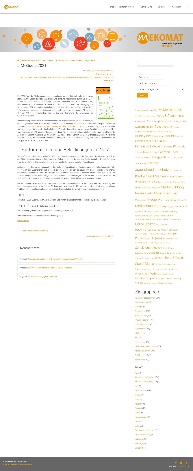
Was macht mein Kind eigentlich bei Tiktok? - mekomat (50, 268)
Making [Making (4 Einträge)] (183, 182)
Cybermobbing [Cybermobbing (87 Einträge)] (144, 126)
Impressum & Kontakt (10, 464)
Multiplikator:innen (67, 60)
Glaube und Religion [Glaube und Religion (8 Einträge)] (142, 158)
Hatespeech (71, 78)
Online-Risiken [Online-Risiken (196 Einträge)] (145, 224)
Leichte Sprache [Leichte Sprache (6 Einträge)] (163, 182)
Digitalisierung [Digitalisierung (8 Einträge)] (157, 136)
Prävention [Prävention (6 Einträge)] (169, 239)
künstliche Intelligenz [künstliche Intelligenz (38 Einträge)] (146, 181)
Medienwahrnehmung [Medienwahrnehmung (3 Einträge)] (154, 211)
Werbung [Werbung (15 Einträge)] (177, 278)
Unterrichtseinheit (142, 435)
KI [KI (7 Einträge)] (171, 170)
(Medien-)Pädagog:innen (30, 60)
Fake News (42, 78)
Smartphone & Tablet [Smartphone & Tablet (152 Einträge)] (169, 258)
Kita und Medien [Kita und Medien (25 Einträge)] (175, 176)
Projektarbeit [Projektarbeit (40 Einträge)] (158, 238)
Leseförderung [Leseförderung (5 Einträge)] (174, 182)
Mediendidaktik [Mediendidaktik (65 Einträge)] (144, 193)
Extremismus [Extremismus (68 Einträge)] (143, 140)
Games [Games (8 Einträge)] (156, 152)
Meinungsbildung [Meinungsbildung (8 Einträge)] (141, 216)
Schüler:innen (140, 355)
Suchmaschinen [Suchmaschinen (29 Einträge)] (143, 269)
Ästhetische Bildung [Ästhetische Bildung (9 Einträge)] (164, 283)
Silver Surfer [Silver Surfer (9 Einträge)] (139, 258)
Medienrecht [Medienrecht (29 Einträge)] (181, 206)
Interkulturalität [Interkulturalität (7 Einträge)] (140, 164)
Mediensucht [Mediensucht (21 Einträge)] (141, 211)
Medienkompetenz (84, 78)
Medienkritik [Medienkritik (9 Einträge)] (181, 200)
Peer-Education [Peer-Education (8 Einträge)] (161, 225)
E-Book (138, 395)
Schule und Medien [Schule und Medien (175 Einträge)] (148, 248)
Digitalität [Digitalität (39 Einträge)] (169, 135)
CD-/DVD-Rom (141, 390)
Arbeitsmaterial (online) (144, 377)
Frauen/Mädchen (142, 320)
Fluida (179, 466)
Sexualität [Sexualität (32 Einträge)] (154, 252)
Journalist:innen (141, 324)
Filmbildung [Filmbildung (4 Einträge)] (138, 152)
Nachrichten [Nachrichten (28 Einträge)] (167, 215)
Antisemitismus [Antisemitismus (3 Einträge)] (151, 116)
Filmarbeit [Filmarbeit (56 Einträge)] (179, 146)
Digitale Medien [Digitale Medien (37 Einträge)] (143, 135)
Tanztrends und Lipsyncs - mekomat (42, 276)
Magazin (138, 404)
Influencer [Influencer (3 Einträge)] (169, 157)
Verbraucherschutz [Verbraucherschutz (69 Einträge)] (161, 273)
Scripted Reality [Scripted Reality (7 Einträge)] (168, 248)
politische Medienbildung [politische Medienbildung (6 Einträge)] (158, 234)
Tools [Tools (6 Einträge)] (176, 269)
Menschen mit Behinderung (146, 346)
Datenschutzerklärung (25, 464)
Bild (136, 386)
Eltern (44, 60)
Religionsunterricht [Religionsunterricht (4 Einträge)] (159, 243)
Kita (136, 338)
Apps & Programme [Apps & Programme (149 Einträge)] (170, 116)
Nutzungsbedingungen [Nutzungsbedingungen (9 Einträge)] (160, 219)
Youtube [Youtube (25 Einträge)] (139, 282)
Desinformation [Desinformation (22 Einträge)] (164, 131)
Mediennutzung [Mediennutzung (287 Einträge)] (146, 206)
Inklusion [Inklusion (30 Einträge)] (178, 157)
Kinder (137, 333)
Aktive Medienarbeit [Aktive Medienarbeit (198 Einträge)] (168, 110)
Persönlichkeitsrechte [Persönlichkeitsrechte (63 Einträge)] (147, 229)
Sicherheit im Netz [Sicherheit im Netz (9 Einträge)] (174, 253)
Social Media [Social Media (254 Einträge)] (144, 264)
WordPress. (186, 466)
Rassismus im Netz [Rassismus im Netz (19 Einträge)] (144, 242)
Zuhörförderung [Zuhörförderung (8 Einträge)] (150, 283)
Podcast (138, 408)
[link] (186, 6)
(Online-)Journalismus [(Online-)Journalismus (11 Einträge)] (144, 110)
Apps (137, 373)
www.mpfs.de (23, 221)
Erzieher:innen (141, 316)
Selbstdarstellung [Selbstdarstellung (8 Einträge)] (141, 253)
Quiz (137, 421)
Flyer (137, 399)
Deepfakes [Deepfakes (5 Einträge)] (176, 127)
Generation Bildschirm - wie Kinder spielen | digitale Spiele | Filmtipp (55, 259)
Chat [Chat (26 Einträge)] (149, 121)
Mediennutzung (100, 78)
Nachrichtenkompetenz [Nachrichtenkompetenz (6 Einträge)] (143, 219)
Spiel (137, 426)
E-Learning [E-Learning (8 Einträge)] (179, 136)
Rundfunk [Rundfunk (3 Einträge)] (168, 243)
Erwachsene (140, 311)
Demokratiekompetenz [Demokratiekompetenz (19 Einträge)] (145, 131)
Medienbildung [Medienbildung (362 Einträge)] (172, 187)
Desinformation (30, 78)
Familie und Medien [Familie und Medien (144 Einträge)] (148, 146)
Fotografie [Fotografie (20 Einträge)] (148, 152)
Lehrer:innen (53, 60)
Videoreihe (139, 439)
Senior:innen (140, 360)
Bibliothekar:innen (142, 302)
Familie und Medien (56, 78)
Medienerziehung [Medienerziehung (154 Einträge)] (165, 193)
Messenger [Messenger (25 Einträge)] (154, 215)
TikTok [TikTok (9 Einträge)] (170, 269)
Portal (137, 413)
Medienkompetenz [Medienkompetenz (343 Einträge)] (161, 199)
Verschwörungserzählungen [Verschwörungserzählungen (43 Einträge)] (150, 278)
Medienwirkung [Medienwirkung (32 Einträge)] (169, 211)
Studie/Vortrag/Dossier (85, 60)
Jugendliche (140, 329)
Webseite (139, 443)
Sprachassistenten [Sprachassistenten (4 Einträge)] (160, 264)
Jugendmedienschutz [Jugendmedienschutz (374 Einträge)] (152, 169)
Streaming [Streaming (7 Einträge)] (171, 264)
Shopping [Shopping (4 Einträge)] (163, 253)
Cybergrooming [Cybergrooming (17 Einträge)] (179, 121)
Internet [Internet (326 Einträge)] (153, 163)
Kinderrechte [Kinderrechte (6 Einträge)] (177, 170)
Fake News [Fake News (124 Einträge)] (159, 141)
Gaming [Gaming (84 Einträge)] (165, 152)
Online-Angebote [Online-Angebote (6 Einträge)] (175, 219)
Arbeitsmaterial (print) (144, 382)
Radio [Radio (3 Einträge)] (176, 238)
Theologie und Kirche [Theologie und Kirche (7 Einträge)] (159, 269)
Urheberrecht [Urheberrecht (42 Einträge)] (142, 273)
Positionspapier (141, 417)
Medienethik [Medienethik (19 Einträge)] (140, 200)
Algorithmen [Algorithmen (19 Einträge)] (140, 116)
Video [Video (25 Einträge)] (169, 278)
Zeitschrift (139, 448)
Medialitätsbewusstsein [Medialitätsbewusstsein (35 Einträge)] (147, 187)
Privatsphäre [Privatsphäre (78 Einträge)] (142, 238)
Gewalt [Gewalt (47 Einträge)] (175, 152)
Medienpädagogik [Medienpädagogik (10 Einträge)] (166, 206)
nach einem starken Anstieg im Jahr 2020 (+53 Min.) (58, 126)
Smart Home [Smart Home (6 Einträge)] (149, 258)
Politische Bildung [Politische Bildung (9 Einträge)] (142, 234)
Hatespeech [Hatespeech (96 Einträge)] (158, 157)
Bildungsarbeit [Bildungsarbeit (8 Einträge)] (140, 121)
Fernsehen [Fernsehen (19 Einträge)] (167, 147)
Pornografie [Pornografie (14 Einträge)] (172, 234)
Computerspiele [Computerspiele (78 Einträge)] (162, 121)
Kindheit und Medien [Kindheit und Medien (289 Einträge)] (150, 176)
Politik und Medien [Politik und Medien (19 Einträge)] (169, 230)
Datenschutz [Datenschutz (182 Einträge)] (163, 127)
